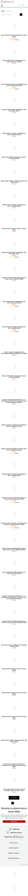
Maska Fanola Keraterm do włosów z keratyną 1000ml (14, 669)
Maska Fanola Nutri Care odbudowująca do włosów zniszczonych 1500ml (14, 61)
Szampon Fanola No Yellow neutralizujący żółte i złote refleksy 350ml (14, 253)
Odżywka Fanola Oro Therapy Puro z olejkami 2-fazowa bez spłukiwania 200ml (14, 425)
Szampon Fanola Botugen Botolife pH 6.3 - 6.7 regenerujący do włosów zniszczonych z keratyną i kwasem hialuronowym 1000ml (14, 401)
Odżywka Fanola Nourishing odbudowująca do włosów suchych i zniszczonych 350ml (14, 498)
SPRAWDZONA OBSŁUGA (14, 858)
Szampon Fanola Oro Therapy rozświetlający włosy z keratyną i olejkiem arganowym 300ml (14, 523)
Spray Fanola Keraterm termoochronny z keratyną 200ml (14, 35)
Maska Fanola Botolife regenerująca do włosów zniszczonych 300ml (14, 157)
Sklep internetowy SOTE (23, 864)
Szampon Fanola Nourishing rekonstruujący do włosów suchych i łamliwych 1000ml (14, 278)
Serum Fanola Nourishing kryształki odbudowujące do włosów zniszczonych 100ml (14, 85)
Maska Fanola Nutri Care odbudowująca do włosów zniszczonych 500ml (14, 302)
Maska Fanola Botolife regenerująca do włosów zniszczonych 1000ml (14, 376)
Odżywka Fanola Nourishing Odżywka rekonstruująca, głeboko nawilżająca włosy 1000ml (14, 352)
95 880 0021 (14, 829)
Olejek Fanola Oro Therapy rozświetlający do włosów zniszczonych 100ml (14, 134)
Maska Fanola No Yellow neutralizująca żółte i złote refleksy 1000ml (14, 741)
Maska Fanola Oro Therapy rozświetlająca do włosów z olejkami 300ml (14, 327)
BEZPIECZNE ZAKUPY (14, 848)
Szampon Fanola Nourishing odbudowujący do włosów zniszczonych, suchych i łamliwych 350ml (13, 622)
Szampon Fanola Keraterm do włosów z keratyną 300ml (14, 717)
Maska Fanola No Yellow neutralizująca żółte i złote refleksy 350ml (14, 181)
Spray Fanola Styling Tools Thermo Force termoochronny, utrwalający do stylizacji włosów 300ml (14, 765)
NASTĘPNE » (14, 797)
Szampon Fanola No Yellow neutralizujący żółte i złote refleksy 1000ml (14, 110)
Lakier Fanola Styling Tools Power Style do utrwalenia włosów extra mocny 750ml (14, 790)
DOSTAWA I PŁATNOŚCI (14, 853)
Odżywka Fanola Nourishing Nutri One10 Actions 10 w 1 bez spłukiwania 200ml (14, 449)
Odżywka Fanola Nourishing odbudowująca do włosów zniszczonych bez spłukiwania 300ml (14, 549)
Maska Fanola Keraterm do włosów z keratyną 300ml (14, 229)
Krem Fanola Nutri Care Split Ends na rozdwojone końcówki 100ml (14, 645)
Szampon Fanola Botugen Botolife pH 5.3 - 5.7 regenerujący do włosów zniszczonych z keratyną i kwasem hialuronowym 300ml (14, 597)
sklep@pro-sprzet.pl (14, 832)
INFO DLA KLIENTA (14, 843)
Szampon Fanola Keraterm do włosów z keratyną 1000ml (14, 693)
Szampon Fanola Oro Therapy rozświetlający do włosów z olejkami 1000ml (14, 474)
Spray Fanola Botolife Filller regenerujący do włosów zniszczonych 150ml (14, 573)
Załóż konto (14, 821)
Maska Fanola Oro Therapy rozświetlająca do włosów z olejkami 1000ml (14, 205)
